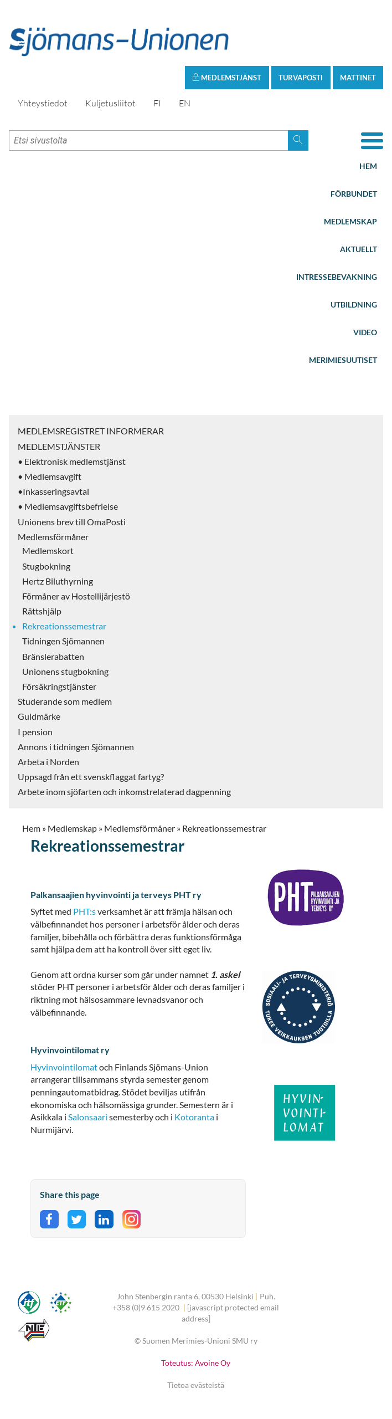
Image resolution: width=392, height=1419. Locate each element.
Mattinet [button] (358, 77)
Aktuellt (358, 249)
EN (184, 103)
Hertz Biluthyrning (57, 581)
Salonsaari (88, 1116)
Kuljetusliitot (110, 103)
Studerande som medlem (65, 701)
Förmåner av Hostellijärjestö (76, 596)
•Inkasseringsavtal (53, 491)
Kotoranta (194, 1116)
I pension (35, 731)
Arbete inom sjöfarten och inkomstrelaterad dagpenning (124, 791)
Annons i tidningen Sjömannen (76, 746)
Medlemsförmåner (53, 536)
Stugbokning (46, 566)
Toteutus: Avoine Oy (195, 1362)
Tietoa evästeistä (195, 1385)
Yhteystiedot (43, 103)
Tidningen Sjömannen (63, 641)
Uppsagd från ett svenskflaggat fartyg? (91, 776)
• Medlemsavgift (49, 476)
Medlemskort (48, 550)
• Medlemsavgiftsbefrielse (68, 506)
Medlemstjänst (226, 77)
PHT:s (84, 911)
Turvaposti (300, 77)
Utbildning (354, 304)
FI (157, 103)
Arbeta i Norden (48, 761)
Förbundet (354, 193)
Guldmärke (39, 716)
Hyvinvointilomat (63, 1067)
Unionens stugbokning (65, 671)
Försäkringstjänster (59, 686)
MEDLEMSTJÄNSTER (59, 446)
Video (365, 332)
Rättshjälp (41, 611)
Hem (368, 166)
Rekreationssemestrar (64, 626)
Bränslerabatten (53, 656)
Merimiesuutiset (343, 360)
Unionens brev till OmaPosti (72, 521)
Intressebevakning (336, 276)
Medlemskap (350, 221)
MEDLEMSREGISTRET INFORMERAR (91, 431)
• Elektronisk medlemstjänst (72, 461)
